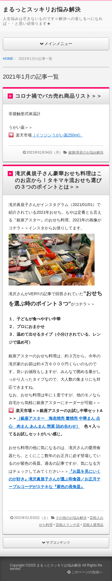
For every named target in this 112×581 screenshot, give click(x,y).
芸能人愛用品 (93, 525)
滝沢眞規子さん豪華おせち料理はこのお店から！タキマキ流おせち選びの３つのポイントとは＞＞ (58, 180)
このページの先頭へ (84, 572)
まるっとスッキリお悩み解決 (42, 9)
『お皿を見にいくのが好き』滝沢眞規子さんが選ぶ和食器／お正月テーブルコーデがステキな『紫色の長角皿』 (55, 479)
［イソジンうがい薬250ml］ (57, 135)
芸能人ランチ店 (68, 525)
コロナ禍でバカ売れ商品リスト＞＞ (58, 96)
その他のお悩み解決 (71, 518)
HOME (8, 59)
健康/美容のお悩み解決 (85, 152)
